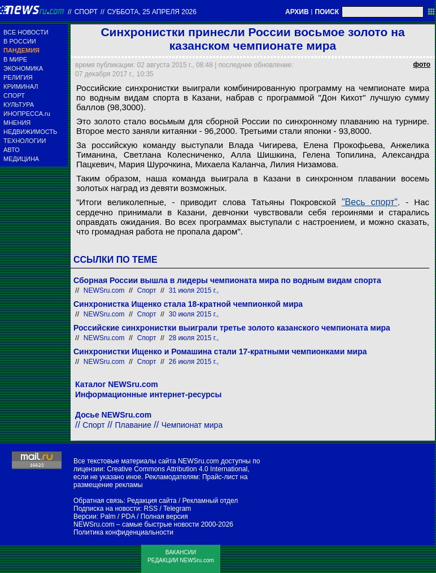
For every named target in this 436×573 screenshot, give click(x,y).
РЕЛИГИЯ (18, 77)
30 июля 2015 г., (194, 314)
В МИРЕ (15, 59)
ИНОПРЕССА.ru (26, 113)
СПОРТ (14, 95)
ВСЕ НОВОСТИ (26, 32)
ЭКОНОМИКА (23, 68)
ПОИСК (327, 12)
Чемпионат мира (192, 424)
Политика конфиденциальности (123, 532)
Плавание (133, 424)
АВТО (11, 149)
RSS (150, 509)
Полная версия (164, 516)
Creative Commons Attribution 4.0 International (177, 469)
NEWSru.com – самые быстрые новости (136, 524)
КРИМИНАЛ (20, 86)
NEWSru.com (104, 290)
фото (421, 64)
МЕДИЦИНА (21, 158)
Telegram (177, 509)
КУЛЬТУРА (18, 104)
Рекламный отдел (210, 501)
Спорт (86, 12)
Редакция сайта (152, 501)
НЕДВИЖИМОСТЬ (30, 131)
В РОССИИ (19, 41)
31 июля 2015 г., (194, 290)
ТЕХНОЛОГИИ (24, 140)
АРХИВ (297, 12)
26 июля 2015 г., (194, 362)
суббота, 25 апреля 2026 (152, 12)
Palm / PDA (117, 516)
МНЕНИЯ (16, 122)
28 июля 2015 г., (194, 338)
